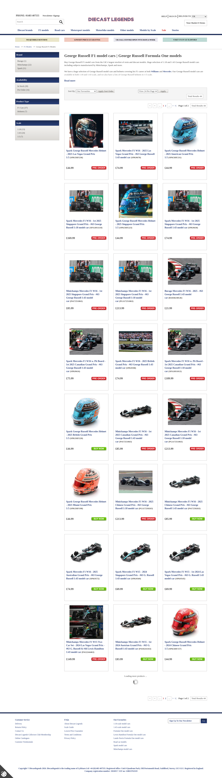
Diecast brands (25, 30)
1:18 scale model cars (122, 724)
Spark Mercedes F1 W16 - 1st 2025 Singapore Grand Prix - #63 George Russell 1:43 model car (182, 224)
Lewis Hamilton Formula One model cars (130, 735)
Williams (155, 71)
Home (17, 47)
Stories (175, 30)
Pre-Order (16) (23, 90)
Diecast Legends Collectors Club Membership (33, 735)
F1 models (44, 30)
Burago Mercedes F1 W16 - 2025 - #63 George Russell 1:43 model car (184, 294)
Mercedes (167, 71)
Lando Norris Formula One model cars (129, 738)
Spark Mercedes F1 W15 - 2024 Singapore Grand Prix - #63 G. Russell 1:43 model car (134, 575)
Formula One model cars (123, 731)
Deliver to (185, 16)
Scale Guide (69, 727)
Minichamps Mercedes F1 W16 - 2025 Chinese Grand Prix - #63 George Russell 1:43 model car (183, 505)
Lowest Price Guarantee (73, 731)
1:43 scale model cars (122, 727)
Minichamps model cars (123, 749)
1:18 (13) (21, 129)
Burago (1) (22, 61)
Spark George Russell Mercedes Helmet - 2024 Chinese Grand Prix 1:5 (185, 645)
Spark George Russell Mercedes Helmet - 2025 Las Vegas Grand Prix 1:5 (86, 154)
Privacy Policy (70, 738)
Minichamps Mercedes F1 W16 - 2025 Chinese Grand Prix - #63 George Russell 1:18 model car (134, 505)
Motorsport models (80, 30)
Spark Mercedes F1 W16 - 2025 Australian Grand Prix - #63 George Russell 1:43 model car (84, 575)
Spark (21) (22, 68)
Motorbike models (105, 30)
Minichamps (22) (24, 65)
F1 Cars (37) (23, 108)
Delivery (18, 724)
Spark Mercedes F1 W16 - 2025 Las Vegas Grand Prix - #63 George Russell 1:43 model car (135, 154)
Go (61, 22)
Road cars (60, 30)
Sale (164, 30)
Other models (127, 30)
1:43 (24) (21, 133)
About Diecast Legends (73, 724)
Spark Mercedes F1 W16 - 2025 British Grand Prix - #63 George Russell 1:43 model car (134, 364)
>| (175, 106)
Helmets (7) (22, 111)
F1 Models (28, 47)
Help (164, 16)
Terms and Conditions (72, 735)
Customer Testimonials (24, 742)
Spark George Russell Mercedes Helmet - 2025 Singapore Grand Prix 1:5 (135, 224)
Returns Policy (21, 727)
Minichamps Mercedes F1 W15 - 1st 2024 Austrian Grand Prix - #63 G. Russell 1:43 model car (133, 645)
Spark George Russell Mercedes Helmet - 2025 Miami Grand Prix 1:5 (86, 505)
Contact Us (19, 731)
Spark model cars (120, 745)
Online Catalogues (22, 738)
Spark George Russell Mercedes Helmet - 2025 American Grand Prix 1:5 (185, 154)
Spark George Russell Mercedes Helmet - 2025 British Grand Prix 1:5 (86, 435)
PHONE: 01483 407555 (27, 15)
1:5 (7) (20, 136)
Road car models (120, 742)
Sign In (173, 16)
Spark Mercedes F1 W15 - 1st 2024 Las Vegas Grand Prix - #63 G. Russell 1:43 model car (184, 575)
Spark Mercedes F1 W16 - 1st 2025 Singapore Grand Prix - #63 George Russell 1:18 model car (84, 224)
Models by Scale (148, 30)
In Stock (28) (23, 86)
